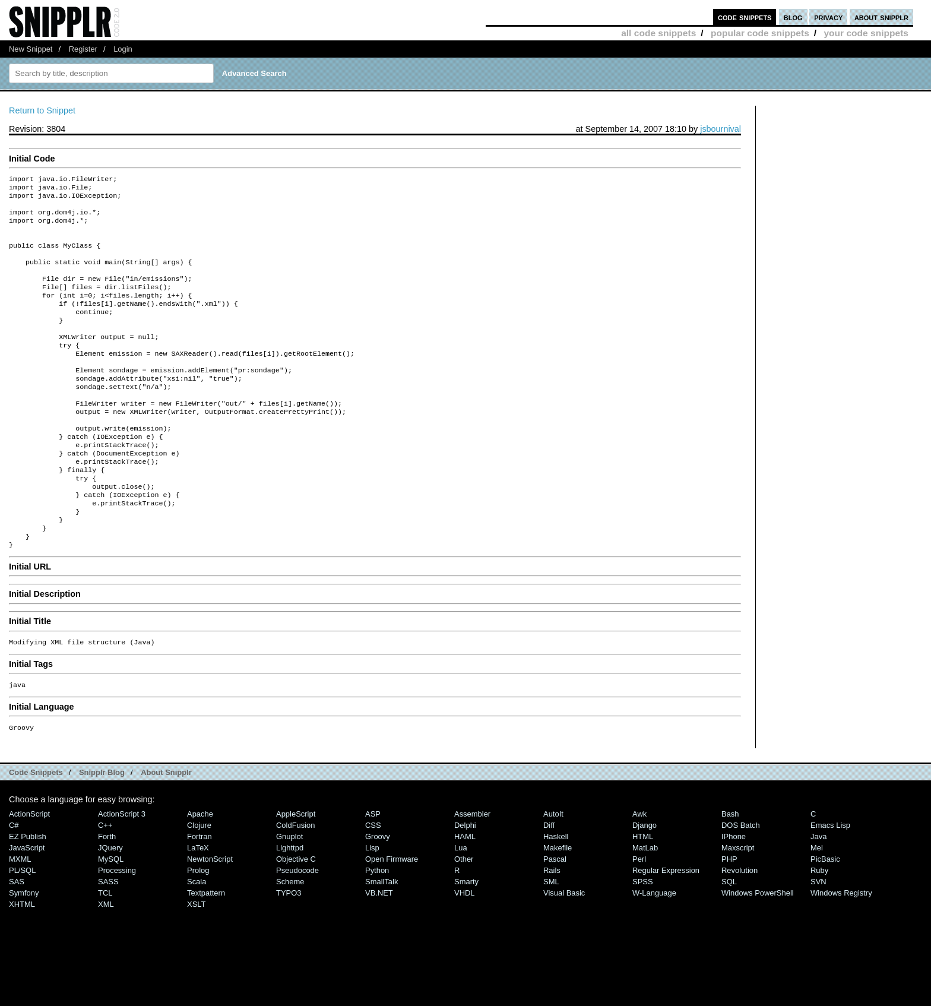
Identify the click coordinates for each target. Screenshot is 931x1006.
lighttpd (289, 904)
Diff (549, 882)
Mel (816, 904)
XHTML (22, 961)
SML (551, 938)
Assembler (472, 870)
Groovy (377, 893)
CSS (373, 882)
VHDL (464, 949)
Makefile (557, 904)
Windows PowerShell (757, 949)
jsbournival (720, 129)
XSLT (196, 961)
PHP (729, 916)
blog (793, 17)
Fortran (199, 893)
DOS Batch (740, 882)
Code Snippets (36, 829)
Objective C (296, 916)
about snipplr (881, 17)
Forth (107, 893)
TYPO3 (288, 949)
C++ (105, 882)
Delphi (465, 882)
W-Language (654, 949)
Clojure (199, 882)
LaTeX (198, 904)
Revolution (739, 927)
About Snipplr (166, 829)
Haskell (555, 893)
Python (377, 927)
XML (106, 961)
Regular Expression (665, 927)
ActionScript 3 (121, 870)
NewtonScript (210, 916)
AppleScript (295, 870)
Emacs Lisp (830, 882)
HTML (642, 893)
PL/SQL (22, 927)
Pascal (554, 916)
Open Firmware (391, 916)
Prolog (198, 927)
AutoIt (553, 870)
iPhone (733, 893)
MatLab (645, 904)
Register (83, 49)
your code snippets (866, 33)
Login (122, 49)
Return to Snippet (42, 110)
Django (644, 882)
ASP (373, 870)
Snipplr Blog (102, 829)
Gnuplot (289, 893)
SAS (16, 938)
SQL (729, 938)
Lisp (372, 904)
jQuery (110, 904)
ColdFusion (295, 882)
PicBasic (825, 916)
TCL (105, 949)
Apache (200, 870)
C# (14, 882)
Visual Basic (564, 949)
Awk (639, 870)
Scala (196, 938)
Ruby (819, 927)
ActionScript (29, 870)
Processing (117, 927)
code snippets (745, 17)
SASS (108, 938)
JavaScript (27, 904)
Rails (551, 927)
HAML (465, 893)
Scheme (290, 938)
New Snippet (30, 49)
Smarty (466, 938)
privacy (828, 17)
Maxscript (737, 904)
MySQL (111, 916)
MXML (20, 916)
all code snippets (658, 33)
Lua (460, 904)
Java (818, 893)
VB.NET (379, 949)
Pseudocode (297, 927)
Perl (639, 916)
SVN (818, 938)
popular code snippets (760, 33)
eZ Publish (27, 893)
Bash (730, 870)
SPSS (642, 938)
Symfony (24, 949)
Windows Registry (841, 949)
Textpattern (206, 949)
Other (463, 916)
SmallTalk (381, 938)
